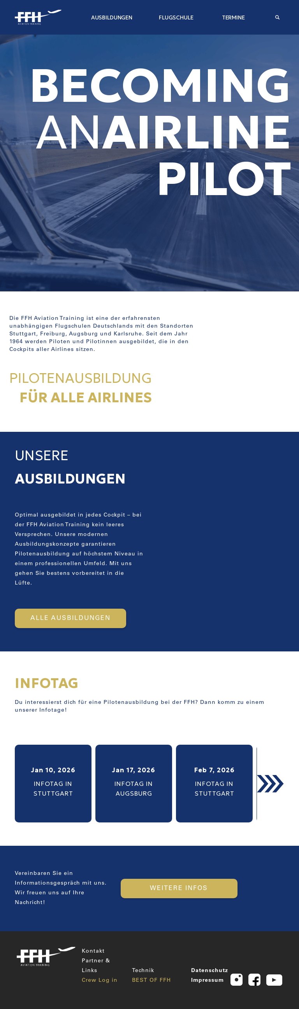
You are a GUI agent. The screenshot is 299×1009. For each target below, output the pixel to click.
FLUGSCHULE (176, 17)
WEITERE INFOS (179, 888)
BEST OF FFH (151, 980)
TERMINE (233, 17)
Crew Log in (100, 980)
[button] (270, 783)
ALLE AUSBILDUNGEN (70, 618)
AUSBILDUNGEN (111, 17)
